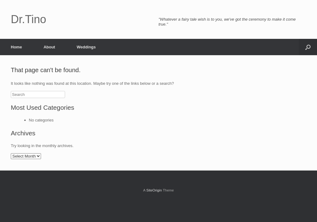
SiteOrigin (154, 190)
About (49, 47)
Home (16, 47)
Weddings (86, 47)
